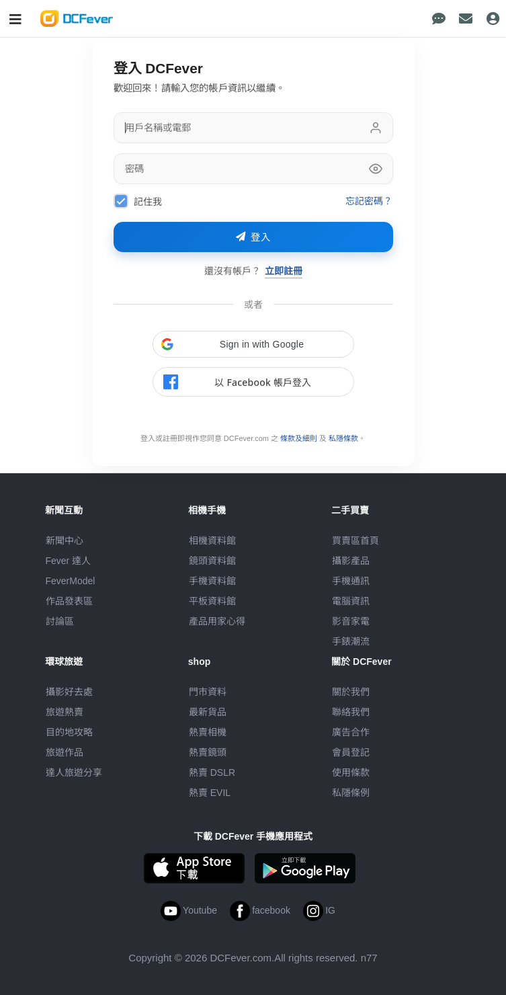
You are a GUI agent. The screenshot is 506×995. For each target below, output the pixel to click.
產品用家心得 (217, 621)
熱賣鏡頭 (207, 752)
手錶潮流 (351, 641)
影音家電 (351, 621)
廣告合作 (351, 732)
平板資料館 (212, 601)
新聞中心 (64, 540)
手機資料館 (212, 580)
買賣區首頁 (355, 540)
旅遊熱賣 (64, 712)
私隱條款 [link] (343, 438)
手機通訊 (351, 580)
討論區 (60, 621)
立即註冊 (283, 270)
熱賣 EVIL (209, 792)
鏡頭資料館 (212, 560)
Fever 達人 (68, 560)
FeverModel (70, 580)
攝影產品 (351, 560)
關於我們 (351, 691)
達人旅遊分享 (74, 772)
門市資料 (207, 691)
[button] (253, 344)
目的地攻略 (69, 732)
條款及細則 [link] (298, 438)
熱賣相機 (207, 732)
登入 (253, 237)
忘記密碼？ (369, 200)
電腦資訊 (351, 601)
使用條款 (351, 772)
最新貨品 (207, 712)
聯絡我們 (351, 712)
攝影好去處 (69, 691)
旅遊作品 (64, 752)
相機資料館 (212, 540)
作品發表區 (69, 601)
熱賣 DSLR (212, 772)
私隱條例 (351, 792)
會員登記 (351, 752)
